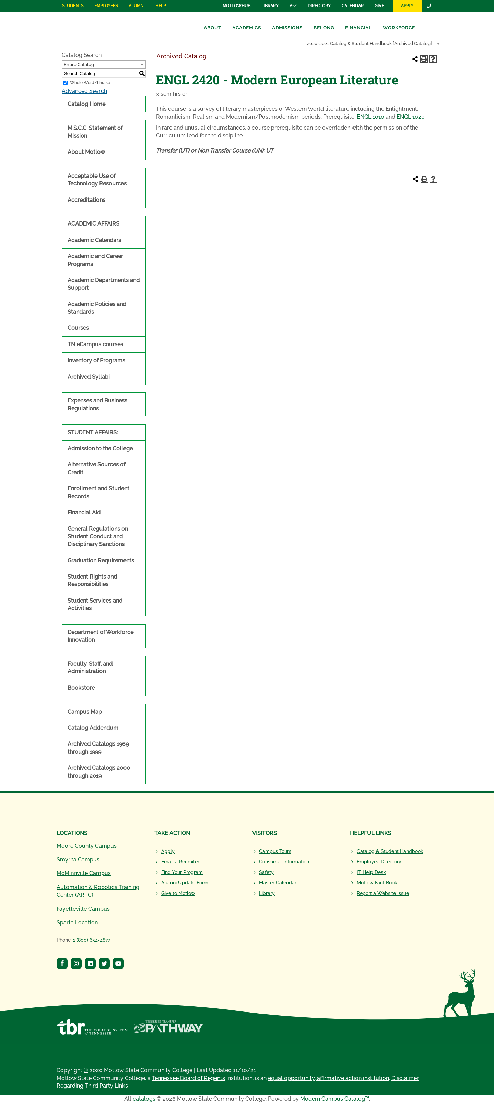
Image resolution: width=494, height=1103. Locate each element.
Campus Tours (275, 851)
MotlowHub (236, 5)
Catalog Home (86, 104)
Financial (358, 28)
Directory (319, 5)
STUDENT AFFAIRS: (93, 432)
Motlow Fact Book (377, 882)
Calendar (353, 5)
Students (72, 5)
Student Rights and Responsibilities (92, 580)
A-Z (293, 5)
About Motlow (86, 152)
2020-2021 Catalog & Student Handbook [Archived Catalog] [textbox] (369, 43)
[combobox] (373, 43)
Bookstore (81, 687)
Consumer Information (284, 861)
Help (160, 5)
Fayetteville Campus (83, 909)
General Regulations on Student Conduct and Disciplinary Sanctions (98, 536)
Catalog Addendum (93, 728)
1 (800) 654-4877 (91, 940)
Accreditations (86, 200)
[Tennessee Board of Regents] (92, 1030)
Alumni (136, 5)
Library (270, 5)
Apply (407, 5)
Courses (78, 328)
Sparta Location (77, 922)
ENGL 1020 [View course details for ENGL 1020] (411, 116)
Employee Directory (379, 861)
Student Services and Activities (95, 604)
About (212, 28)
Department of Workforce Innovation (100, 636)
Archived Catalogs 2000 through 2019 (99, 772)
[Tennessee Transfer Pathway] (168, 1030)
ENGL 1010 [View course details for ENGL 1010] (370, 116)
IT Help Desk (371, 872)
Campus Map (85, 711)
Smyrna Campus (78, 859)
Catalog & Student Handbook (390, 851)
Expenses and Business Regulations (97, 404)
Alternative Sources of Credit (96, 468)
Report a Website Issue (383, 893)
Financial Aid (84, 512)
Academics (246, 28)
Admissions (287, 28)
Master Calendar (277, 882)
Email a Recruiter (180, 861)
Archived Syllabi (89, 377)
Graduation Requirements (101, 560)
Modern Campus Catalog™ (334, 1098)
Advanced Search (84, 91)
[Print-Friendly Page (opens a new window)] (424, 59)
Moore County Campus (87, 846)
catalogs (144, 1098)
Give (379, 5)
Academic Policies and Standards (97, 308)
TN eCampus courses (95, 344)
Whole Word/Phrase (90, 82)
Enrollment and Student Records (98, 492)
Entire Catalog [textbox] (79, 64)
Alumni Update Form (184, 882)
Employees (106, 5)
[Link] (429, 6)
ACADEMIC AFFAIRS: (94, 223)
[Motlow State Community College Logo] (100, 817)
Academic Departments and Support (104, 284)
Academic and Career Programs (95, 260)
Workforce (399, 28)
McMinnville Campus (84, 873)
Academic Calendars (94, 240)
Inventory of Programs (96, 360)
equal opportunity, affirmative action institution (328, 1078)
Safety (266, 872)
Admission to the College (100, 448)
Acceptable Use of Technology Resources (97, 180)
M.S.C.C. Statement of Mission (95, 132)
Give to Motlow (178, 893)
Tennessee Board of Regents (188, 1078)
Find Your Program (182, 872)
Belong (324, 28)
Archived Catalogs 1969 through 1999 (98, 748)
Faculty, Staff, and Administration (90, 667)
